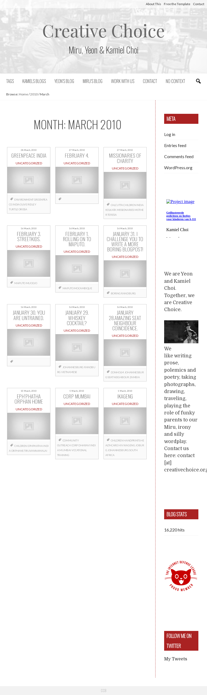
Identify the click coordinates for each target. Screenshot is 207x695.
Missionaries (125, 209)
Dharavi (84, 445)
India (15, 204)
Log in (169, 134)
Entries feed (175, 145)
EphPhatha (35, 445)
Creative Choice (103, 30)
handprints (132, 440)
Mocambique (83, 288)
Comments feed (179, 156)
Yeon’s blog (64, 81)
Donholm (117, 372)
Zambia (135, 377)
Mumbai (65, 450)
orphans (17, 450)
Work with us (122, 81)
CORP (74, 445)
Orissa (23, 209)
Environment (23, 199)
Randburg (128, 293)
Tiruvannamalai (35, 450)
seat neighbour (118, 377)
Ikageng (129, 445)
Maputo (19, 283)
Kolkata (110, 209)
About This (153, 4)
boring (116, 293)
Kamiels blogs (34, 81)
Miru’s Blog (92, 81)
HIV (120, 445)
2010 (34, 94)
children (129, 205)
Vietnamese (69, 372)
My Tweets (175, 659)
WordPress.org (178, 167)
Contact (198, 4)
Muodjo (31, 283)
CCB (103, 690)
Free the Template (177, 4)
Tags (10, 81)
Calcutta (117, 205)
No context (175, 81)
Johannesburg (73, 367)
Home (23, 94)
